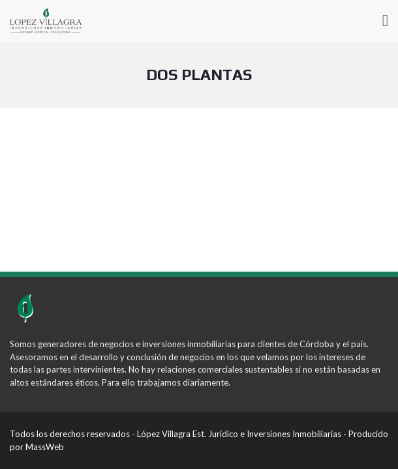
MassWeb (44, 447)
